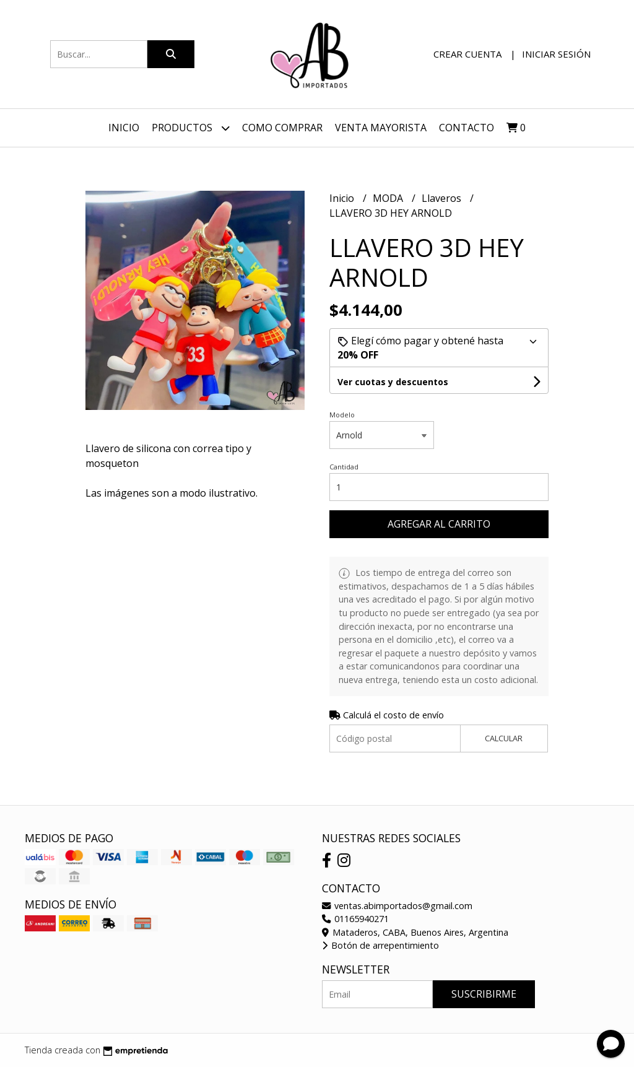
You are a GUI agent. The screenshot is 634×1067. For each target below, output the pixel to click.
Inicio (123, 127)
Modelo (342, 414)
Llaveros (443, 198)
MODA (389, 198)
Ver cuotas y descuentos (392, 382)
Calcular (504, 738)
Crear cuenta (467, 54)
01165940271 (355, 919)
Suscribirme (483, 994)
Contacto (466, 127)
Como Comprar (282, 127)
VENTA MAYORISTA (381, 127)
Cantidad (343, 466)
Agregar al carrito (439, 524)
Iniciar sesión (556, 54)
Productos (191, 128)
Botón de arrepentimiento (380, 945)
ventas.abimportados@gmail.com (397, 906)
